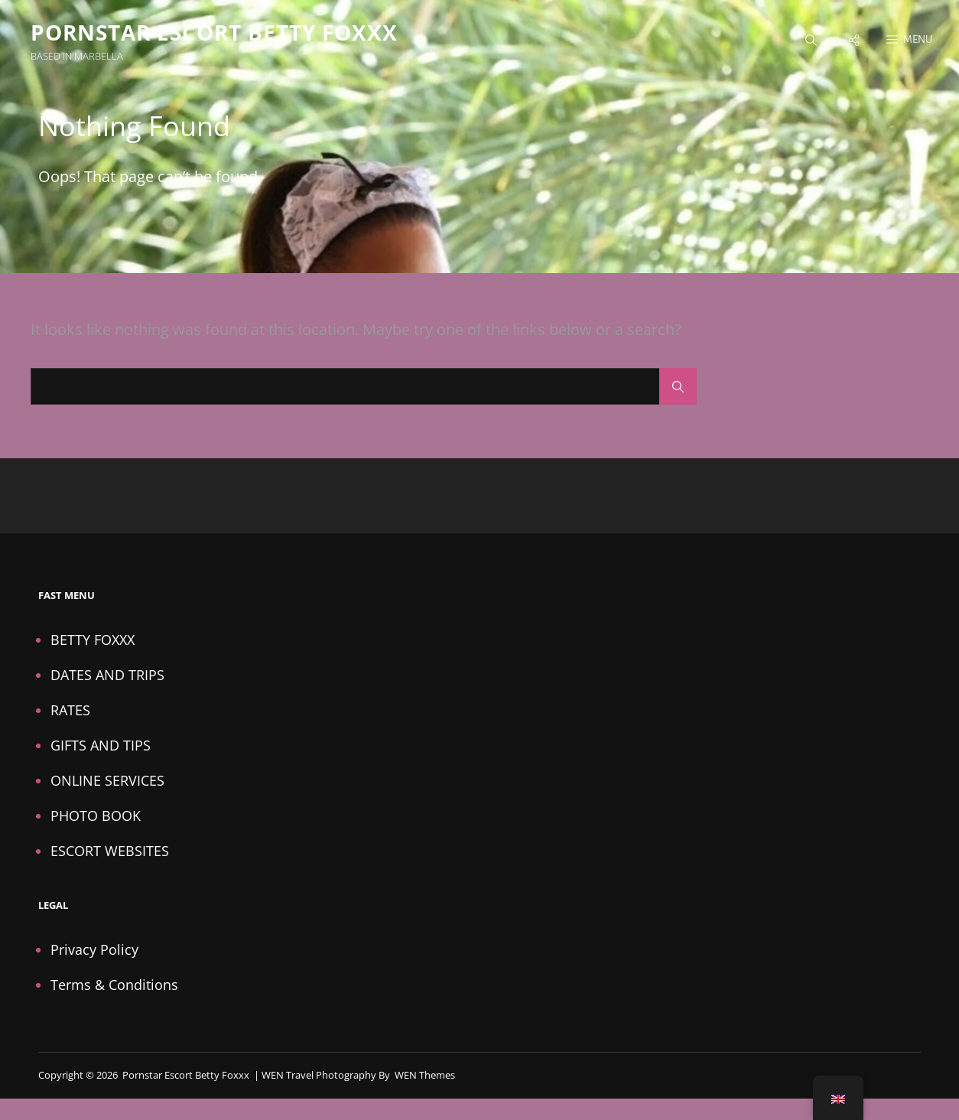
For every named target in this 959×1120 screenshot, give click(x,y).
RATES (70, 710)
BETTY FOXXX (92, 639)
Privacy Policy (94, 949)
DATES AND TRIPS (107, 675)
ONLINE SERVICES (107, 780)
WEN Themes (425, 1075)
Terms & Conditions (114, 984)
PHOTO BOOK (95, 815)
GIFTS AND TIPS (100, 745)
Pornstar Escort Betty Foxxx (214, 32)
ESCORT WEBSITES (109, 851)
